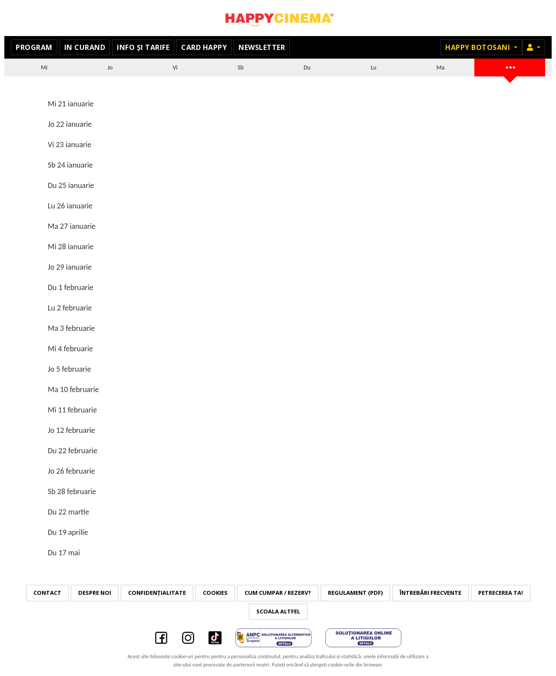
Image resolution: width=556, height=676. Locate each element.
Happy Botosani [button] (478, 47)
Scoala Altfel (278, 611)
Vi (175, 67)
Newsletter (261, 47)
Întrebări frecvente (430, 593)
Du (307, 67)
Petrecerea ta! (500, 593)
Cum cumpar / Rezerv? (278, 593)
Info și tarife (143, 47)
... (510, 66)
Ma (441, 67)
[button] (533, 47)
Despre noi (94, 593)
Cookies (215, 593)
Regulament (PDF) (355, 593)
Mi (44, 67)
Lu (373, 67)
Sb (241, 67)
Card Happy (204, 47)
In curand (85, 47)
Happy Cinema (278, 18)
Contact (47, 593)
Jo (110, 67)
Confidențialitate (157, 593)
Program (34, 47)
